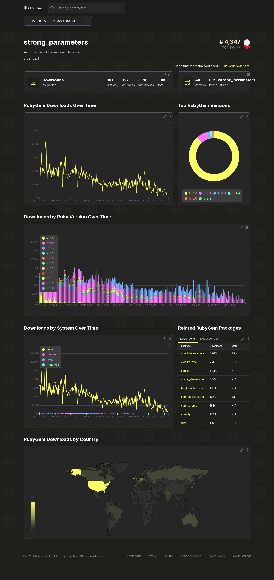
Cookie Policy (216, 556)
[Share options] (164, 75)
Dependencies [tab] (209, 338)
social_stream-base (193, 379)
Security (168, 556)
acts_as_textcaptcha (194, 396)
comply (186, 414)
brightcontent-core (193, 388)
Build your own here (234, 66)
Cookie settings (241, 556)
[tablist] (199, 339)
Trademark (134, 556)
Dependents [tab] (188, 338)
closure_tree (189, 362)
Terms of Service (190, 556)
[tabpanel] (214, 385)
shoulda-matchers (192, 353)
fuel (183, 422)
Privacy (151, 556)
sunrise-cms (189, 405)
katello (185, 370)
